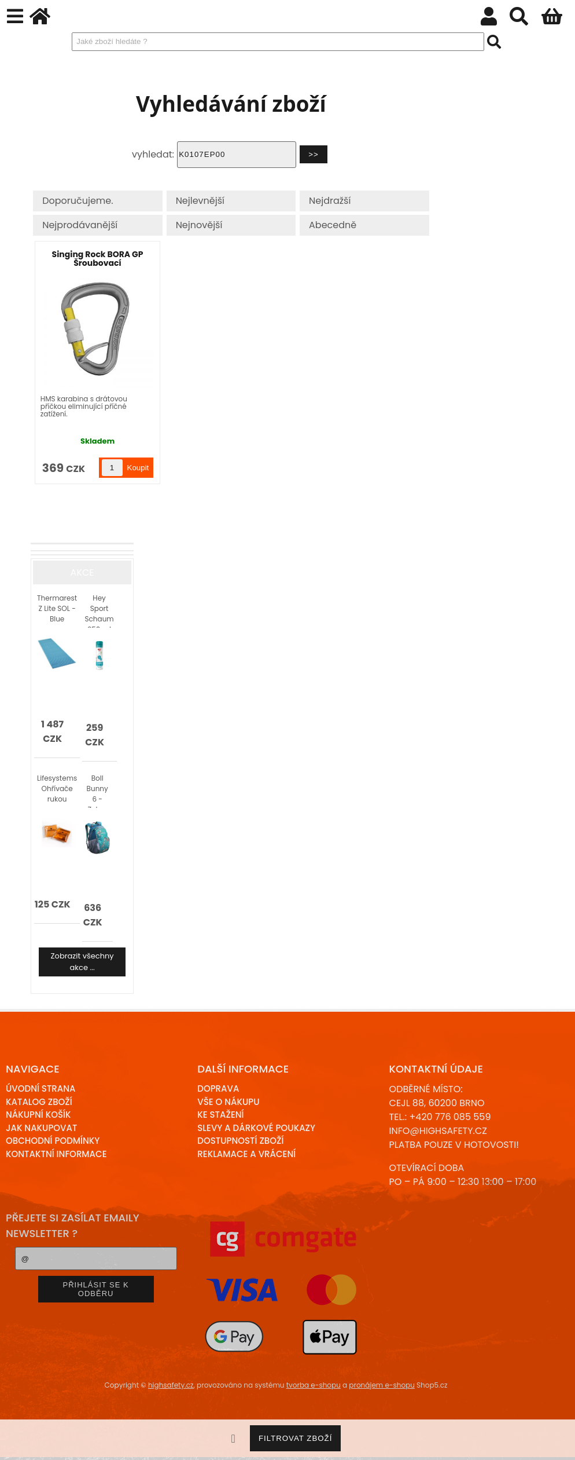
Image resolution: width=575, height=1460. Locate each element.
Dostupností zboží (240, 1141)
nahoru (557, 1442)
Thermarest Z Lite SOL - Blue (57, 608)
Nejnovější (199, 225)
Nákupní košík (38, 1114)
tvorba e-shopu (313, 1385)
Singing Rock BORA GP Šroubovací (97, 258)
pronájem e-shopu (382, 1385)
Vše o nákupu (228, 1102)
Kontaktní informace (56, 1154)
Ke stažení (220, 1114)
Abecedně (332, 225)
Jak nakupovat (41, 1128)
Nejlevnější (200, 200)
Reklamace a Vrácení (246, 1154)
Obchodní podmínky (52, 1141)
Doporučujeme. (77, 200)
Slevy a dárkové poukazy (256, 1128)
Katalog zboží (39, 1102)
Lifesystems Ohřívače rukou (57, 788)
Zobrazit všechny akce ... (82, 961)
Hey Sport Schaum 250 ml (99, 610)
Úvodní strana (41, 1088)
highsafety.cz (171, 1385)
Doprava (218, 1088)
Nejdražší (330, 200)
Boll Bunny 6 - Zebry (97, 790)
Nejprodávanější (79, 225)
